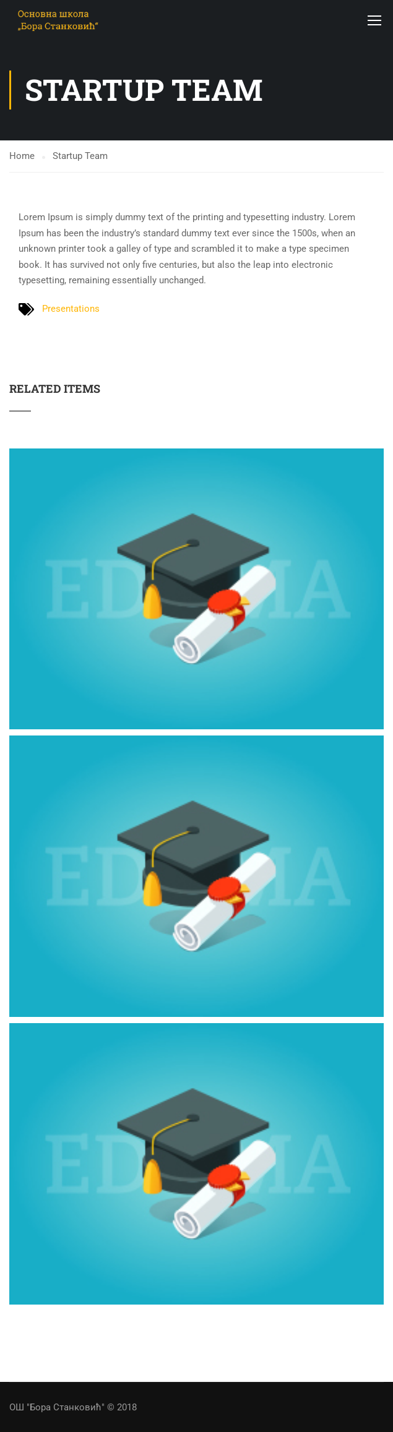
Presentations (71, 308)
